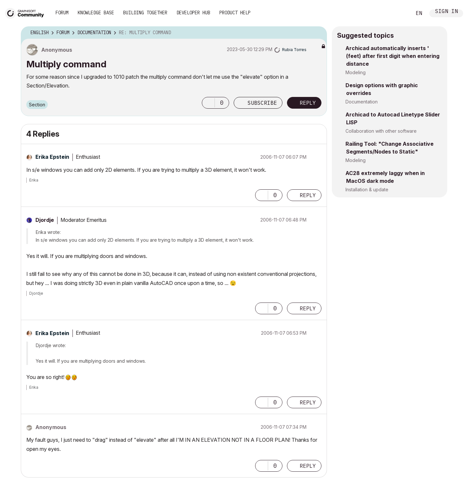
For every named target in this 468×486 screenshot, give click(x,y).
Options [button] (318, 32)
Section (37, 104)
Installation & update (366, 189)
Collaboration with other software (381, 131)
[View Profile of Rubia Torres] (294, 49)
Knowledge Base (96, 13)
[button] (208, 102)
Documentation (361, 101)
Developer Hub (193, 13)
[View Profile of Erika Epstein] (52, 157)
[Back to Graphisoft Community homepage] (26, 12)
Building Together (145, 13)
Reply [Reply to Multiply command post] (308, 103)
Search (399, 13)
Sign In (446, 11)
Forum (62, 13)
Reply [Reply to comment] (308, 195)
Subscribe (262, 103)
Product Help (235, 13)
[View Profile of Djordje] (44, 220)
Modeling (355, 72)
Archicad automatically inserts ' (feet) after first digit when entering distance (392, 56)
